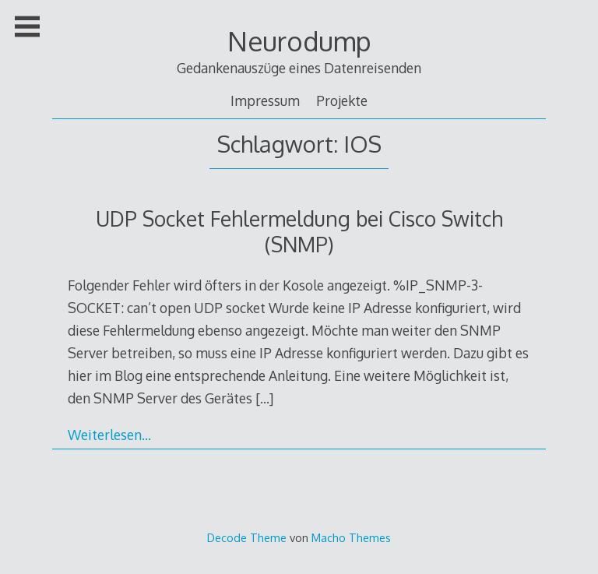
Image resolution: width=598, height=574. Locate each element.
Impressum (265, 100)
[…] (264, 398)
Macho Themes (351, 537)
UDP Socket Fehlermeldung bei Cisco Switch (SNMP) (299, 231)
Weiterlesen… (109, 434)
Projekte (342, 100)
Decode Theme (247, 537)
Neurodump (299, 41)
